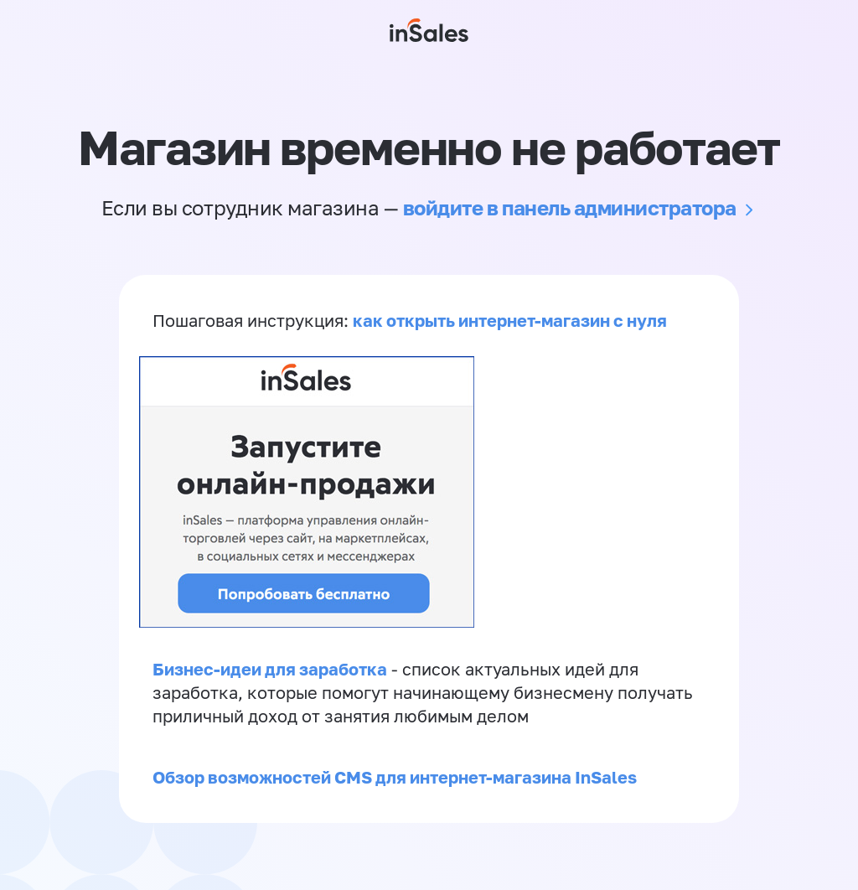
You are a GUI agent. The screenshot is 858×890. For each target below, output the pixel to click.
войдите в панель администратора (570, 207)
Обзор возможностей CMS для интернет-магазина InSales (394, 777)
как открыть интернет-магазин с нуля (510, 320)
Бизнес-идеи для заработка (269, 669)
